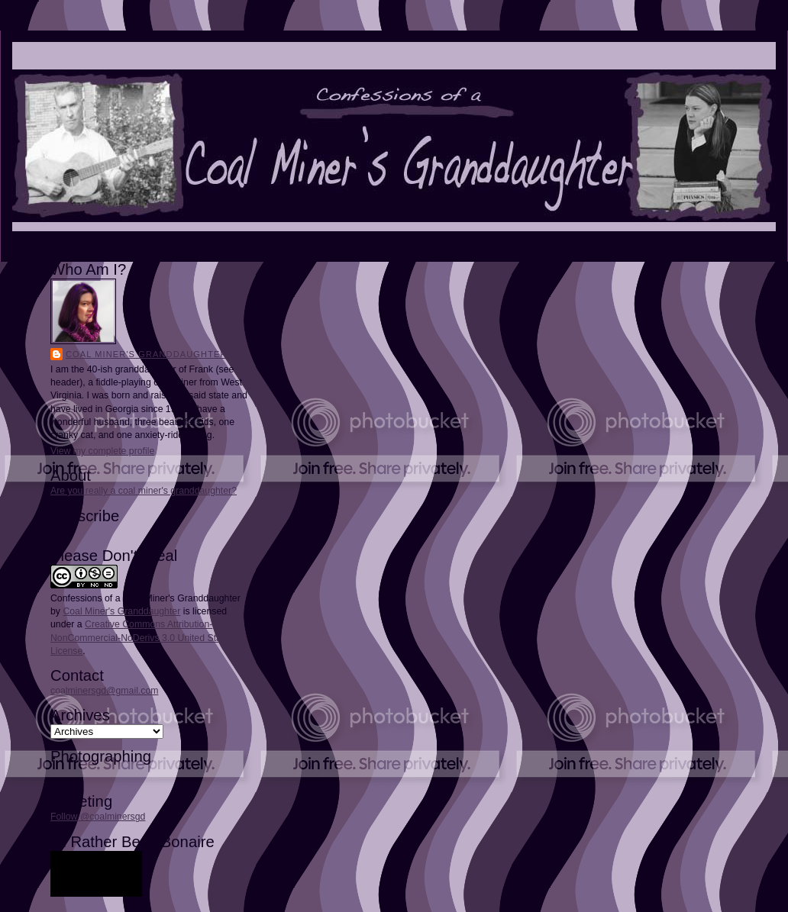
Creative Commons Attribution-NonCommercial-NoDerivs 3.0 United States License (142, 637)
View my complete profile (102, 451)
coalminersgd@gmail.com (104, 690)
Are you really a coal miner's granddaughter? (143, 490)
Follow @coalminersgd (97, 816)
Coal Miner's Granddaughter (147, 354)
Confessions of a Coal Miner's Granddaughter (145, 598)
